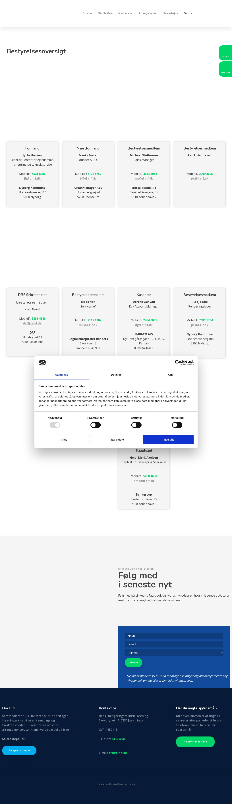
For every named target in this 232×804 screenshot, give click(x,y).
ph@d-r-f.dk (199, 178)
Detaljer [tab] (116, 374)
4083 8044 (150, 174)
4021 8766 (38, 174)
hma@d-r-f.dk (144, 481)
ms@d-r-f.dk (144, 178)
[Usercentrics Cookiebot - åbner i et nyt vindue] (178, 362)
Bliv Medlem (105, 13)
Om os (188, 13)
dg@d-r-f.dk (144, 325)
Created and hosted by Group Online (116, 784)
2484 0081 (150, 320)
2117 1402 (94, 320)
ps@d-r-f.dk (199, 325)
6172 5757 (94, 174)
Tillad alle (168, 439)
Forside (87, 13)
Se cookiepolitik (14, 739)
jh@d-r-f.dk (32, 178)
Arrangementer (148, 13)
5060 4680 (150, 476)
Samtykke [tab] (61, 374)
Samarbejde (170, 13)
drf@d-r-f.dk (32, 323)
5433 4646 (38, 319)
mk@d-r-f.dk (88, 325)
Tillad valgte (116, 439)
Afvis (64, 439)
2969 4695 (206, 174)
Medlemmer (125, 13)
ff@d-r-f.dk (88, 178)
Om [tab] (170, 374)
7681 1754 (206, 320)
